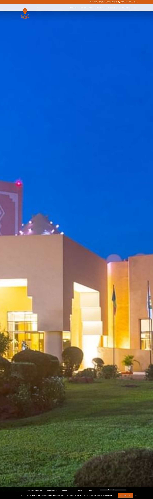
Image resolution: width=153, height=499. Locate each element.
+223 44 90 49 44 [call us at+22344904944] (125, 2)
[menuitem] (73, 7)
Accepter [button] (125, 495)
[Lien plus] (134, 7)
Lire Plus (111, 495)
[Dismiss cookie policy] (135, 495)
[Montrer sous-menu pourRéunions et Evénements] (120, 7)
